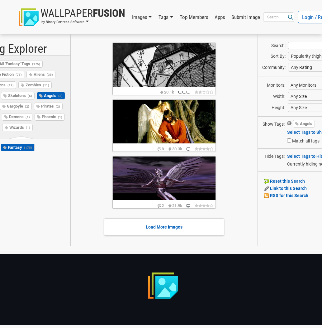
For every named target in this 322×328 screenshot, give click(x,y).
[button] (72, 17)
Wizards (19, 127)
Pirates (50, 106)
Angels (53, 95)
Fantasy (20, 147)
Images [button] (139, 17)
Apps (220, 17)
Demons (19, 116)
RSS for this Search (286, 195)
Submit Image (245, 17)
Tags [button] (163, 17)
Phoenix (52, 116)
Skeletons (20, 95)
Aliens (43, 74)
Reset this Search (284, 181)
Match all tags (306, 140)
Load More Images (164, 226)
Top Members (194, 17)
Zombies (37, 85)
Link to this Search (285, 188)
